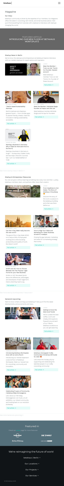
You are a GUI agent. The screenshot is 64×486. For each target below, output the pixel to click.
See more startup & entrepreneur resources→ (16, 293)
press (18, 430)
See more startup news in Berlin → (12, 171)
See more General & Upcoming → (11, 415)
